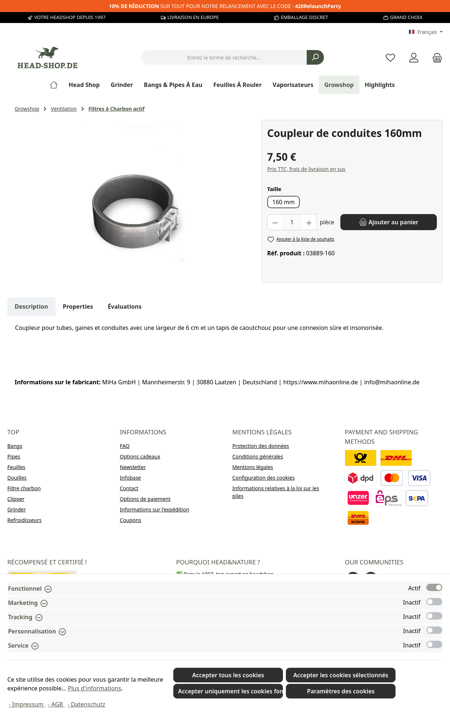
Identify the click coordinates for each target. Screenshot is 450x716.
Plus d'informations (94, 688)
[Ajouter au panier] (388, 222)
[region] (134, 198)
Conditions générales (257, 456)
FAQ (125, 445)
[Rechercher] (315, 57)
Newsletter (133, 467)
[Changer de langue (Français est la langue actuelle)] (426, 32)
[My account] (414, 57)
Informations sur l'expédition (154, 509)
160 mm (283, 202)
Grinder (16, 509)
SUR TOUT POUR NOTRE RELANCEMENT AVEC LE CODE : (225, 6)
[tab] (31, 306)
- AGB (56, 704)
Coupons (130, 520)
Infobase (130, 477)
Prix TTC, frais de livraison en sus (306, 168)
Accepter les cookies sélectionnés (340, 675)
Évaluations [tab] (125, 306)
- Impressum (27, 704)
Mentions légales (252, 467)
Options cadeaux (140, 456)
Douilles (17, 477)
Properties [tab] (78, 306)
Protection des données (260, 445)
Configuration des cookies (263, 477)
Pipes (13, 456)
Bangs (14, 445)
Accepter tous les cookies (228, 675)
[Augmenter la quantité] (309, 222)
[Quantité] (292, 222)
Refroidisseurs (24, 520)
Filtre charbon (24, 488)
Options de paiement (145, 498)
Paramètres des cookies (341, 691)
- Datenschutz (86, 704)
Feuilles (16, 467)
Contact (129, 488)
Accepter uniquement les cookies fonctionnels (230, 691)
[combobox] (224, 57)
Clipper (15, 498)
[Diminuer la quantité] (275, 222)
